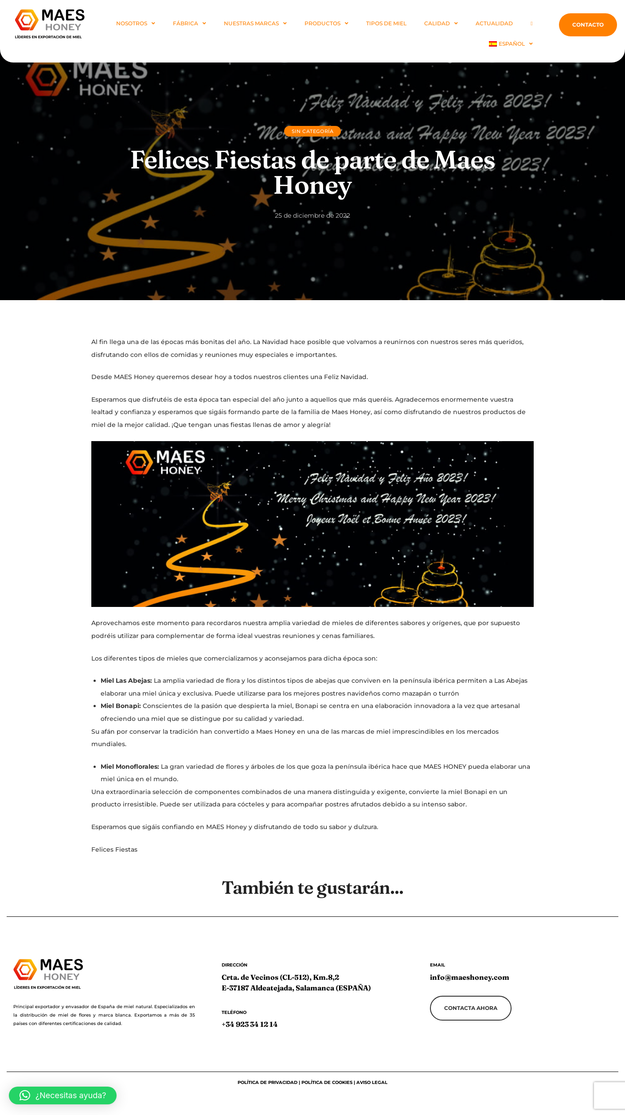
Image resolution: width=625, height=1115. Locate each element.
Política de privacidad (268, 1082)
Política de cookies (326, 1082)
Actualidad (494, 23)
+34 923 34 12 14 (250, 1024)
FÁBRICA (189, 23)
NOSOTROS (135, 23)
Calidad (441, 23)
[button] (63, 1095)
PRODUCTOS (326, 23)
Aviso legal (371, 1082)
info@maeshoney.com (469, 977)
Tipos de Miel (386, 23)
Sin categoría (313, 131)
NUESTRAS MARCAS (255, 23)
